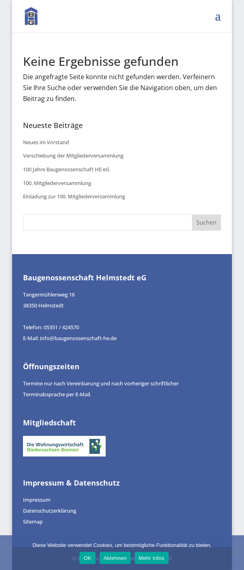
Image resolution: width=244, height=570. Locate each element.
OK (87, 558)
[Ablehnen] (234, 553)
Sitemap (33, 521)
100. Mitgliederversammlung (57, 183)
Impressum (36, 499)
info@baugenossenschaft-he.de (78, 338)
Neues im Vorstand (46, 142)
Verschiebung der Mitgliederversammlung (73, 155)
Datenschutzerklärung (49, 510)
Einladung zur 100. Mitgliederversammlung (74, 196)
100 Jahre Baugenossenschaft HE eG (66, 169)
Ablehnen (115, 558)
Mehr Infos (152, 558)
